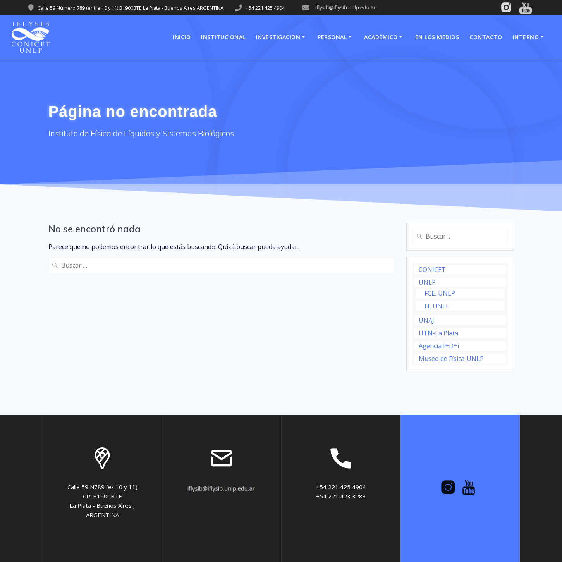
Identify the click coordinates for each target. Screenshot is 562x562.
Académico (381, 37)
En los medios (437, 37)
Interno (526, 37)
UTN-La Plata (438, 333)
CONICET (432, 269)
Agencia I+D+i (439, 346)
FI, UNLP (437, 306)
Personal (332, 37)
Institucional (223, 37)
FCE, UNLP (440, 293)
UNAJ (426, 320)
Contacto (485, 37)
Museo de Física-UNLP (451, 358)
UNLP (427, 282)
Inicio (182, 37)
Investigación (278, 37)
